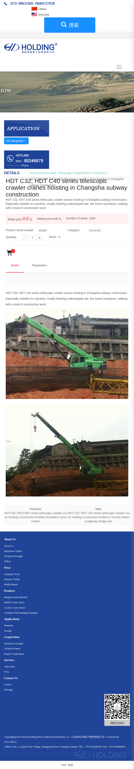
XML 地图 (67, 765)
